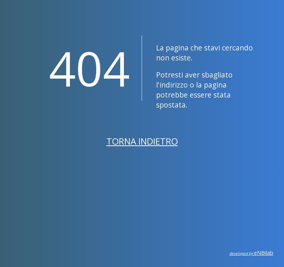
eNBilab (251, 252)
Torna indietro (142, 141)
